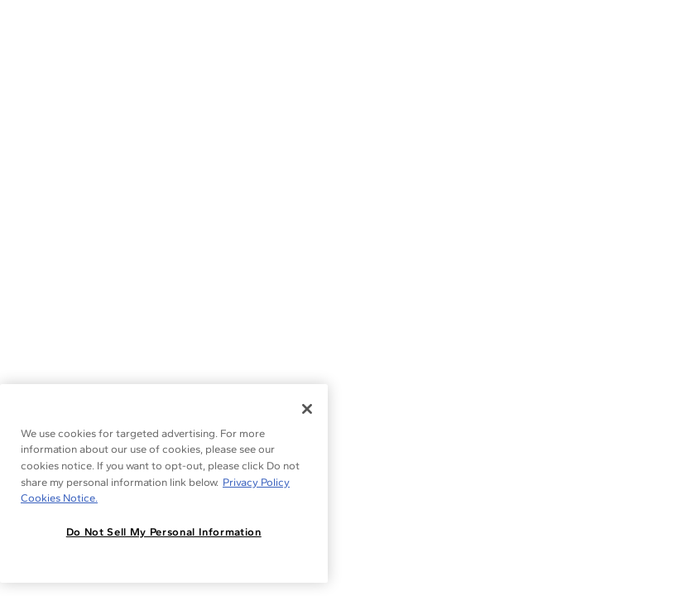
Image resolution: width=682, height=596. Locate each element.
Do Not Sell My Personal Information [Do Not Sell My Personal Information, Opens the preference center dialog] (164, 532)
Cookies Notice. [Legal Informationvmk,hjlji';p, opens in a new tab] (59, 498)
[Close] (307, 409)
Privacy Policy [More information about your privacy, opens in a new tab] (256, 482)
